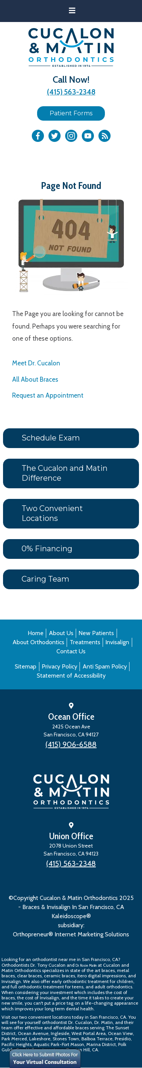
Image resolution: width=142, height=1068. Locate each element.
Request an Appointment (47, 395)
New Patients (96, 633)
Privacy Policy (59, 666)
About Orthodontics (38, 642)
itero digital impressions (101, 975)
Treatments (85, 642)
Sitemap (25, 666)
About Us (61, 633)
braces (108, 970)
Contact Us (71, 651)
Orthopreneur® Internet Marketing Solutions (71, 934)
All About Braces (35, 379)
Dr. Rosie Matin (86, 965)
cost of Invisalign (42, 997)
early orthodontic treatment (80, 981)
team (7, 1027)
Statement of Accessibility (71, 675)
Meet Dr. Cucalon (36, 363)
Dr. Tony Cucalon (48, 965)
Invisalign (117, 642)
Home (36, 633)
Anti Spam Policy (105, 666)
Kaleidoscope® (71, 916)
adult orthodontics (113, 986)
